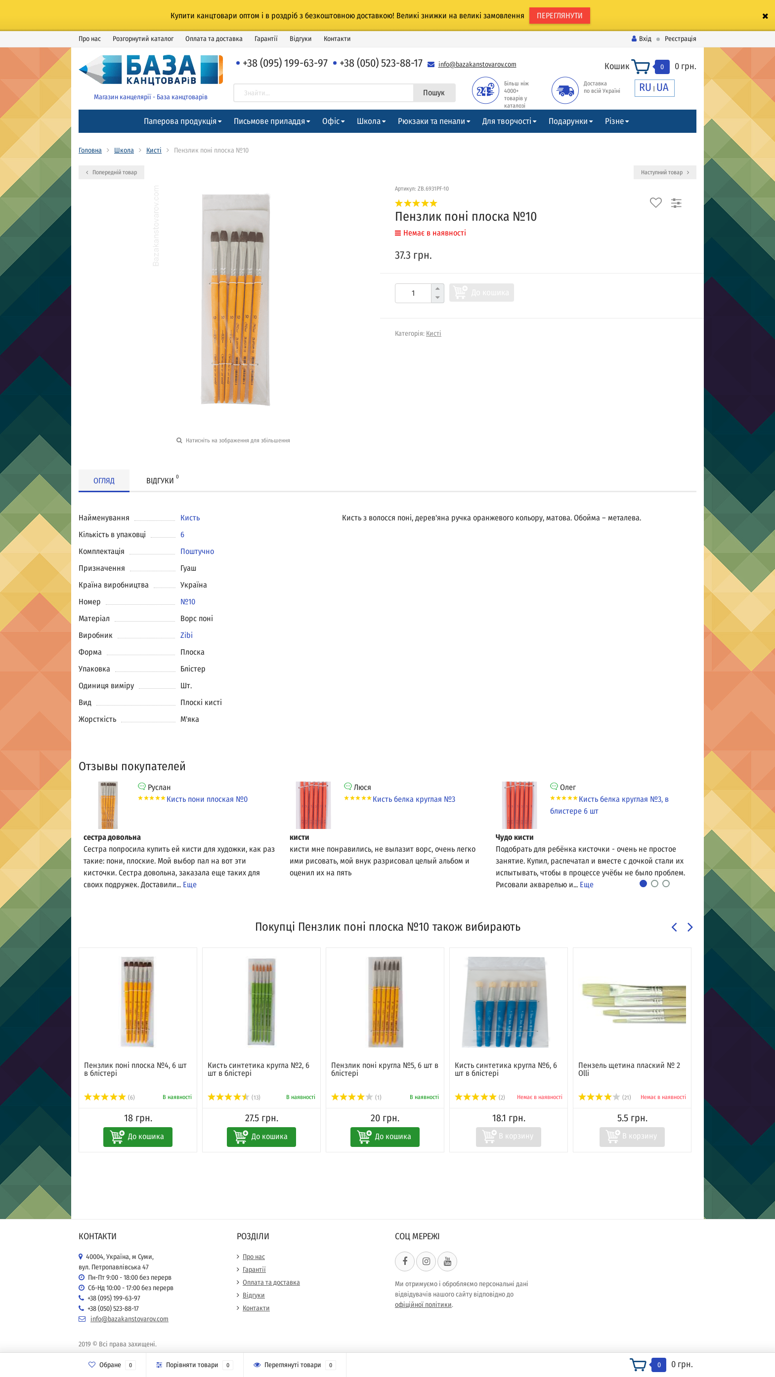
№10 (187, 601)
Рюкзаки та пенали (431, 121)
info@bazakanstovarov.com (477, 64)
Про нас (90, 39)
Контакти (337, 39)
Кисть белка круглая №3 (414, 799)
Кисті (154, 150)
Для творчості (506, 121)
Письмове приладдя (269, 121)
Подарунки (568, 121)
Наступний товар (665, 172)
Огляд (104, 480)
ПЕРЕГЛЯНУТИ (560, 15)
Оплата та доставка (214, 39)
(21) (604, 1097)
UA (662, 87)
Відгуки (301, 39)
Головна (90, 150)
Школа (369, 121)
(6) (109, 1097)
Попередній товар (111, 172)
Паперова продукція (180, 121)
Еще (190, 884)
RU (645, 87)
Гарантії (266, 39)
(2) (480, 1097)
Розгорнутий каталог (143, 39)
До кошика (490, 292)
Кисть (190, 517)
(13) (234, 1097)
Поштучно (197, 551)
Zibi (186, 635)
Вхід (641, 39)
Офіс (331, 121)
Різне (614, 121)
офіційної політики (423, 1304)
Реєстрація (680, 39)
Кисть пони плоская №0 (207, 799)
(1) (356, 1097)
